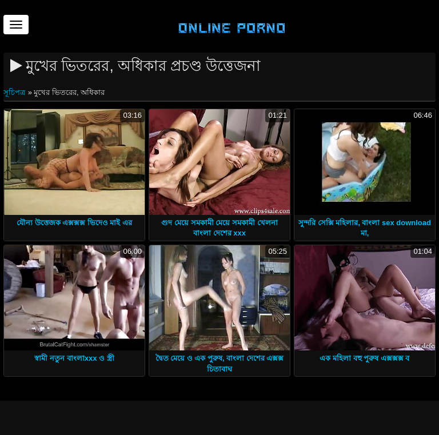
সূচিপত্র (15, 92)
